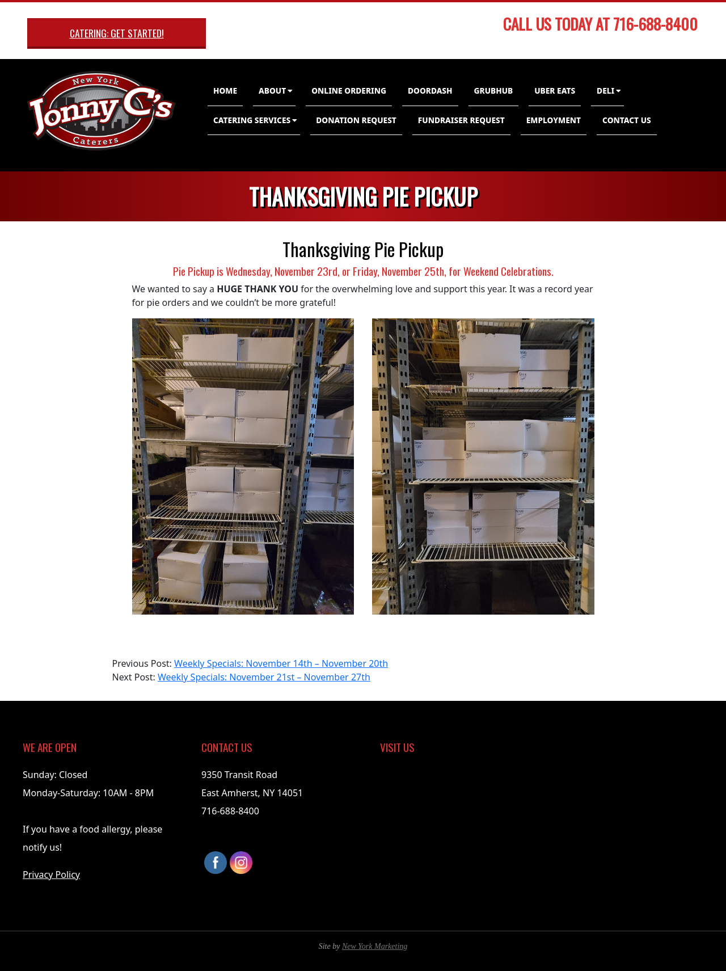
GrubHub (493, 90)
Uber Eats (554, 90)
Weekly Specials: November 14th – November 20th (281, 663)
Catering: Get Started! (117, 33)
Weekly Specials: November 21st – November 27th (264, 677)
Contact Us (626, 120)
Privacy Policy (51, 874)
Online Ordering (348, 90)
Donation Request (356, 120)
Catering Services (251, 120)
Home (225, 90)
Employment (553, 120)
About (272, 90)
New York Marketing (374, 946)
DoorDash (430, 90)
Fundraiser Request (461, 120)
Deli (605, 90)
